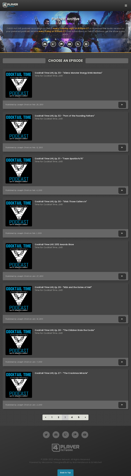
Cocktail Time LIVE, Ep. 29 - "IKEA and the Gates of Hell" (63, 287)
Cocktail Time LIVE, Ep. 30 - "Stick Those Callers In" (61, 201)
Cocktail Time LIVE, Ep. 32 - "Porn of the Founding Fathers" (65, 115)
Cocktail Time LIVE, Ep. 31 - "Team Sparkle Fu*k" (59, 158)
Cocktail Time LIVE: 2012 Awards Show (54, 244)
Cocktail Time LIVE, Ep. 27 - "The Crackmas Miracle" (61, 373)
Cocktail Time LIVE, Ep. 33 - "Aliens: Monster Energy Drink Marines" (68, 73)
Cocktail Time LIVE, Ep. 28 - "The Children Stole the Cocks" (65, 330)
